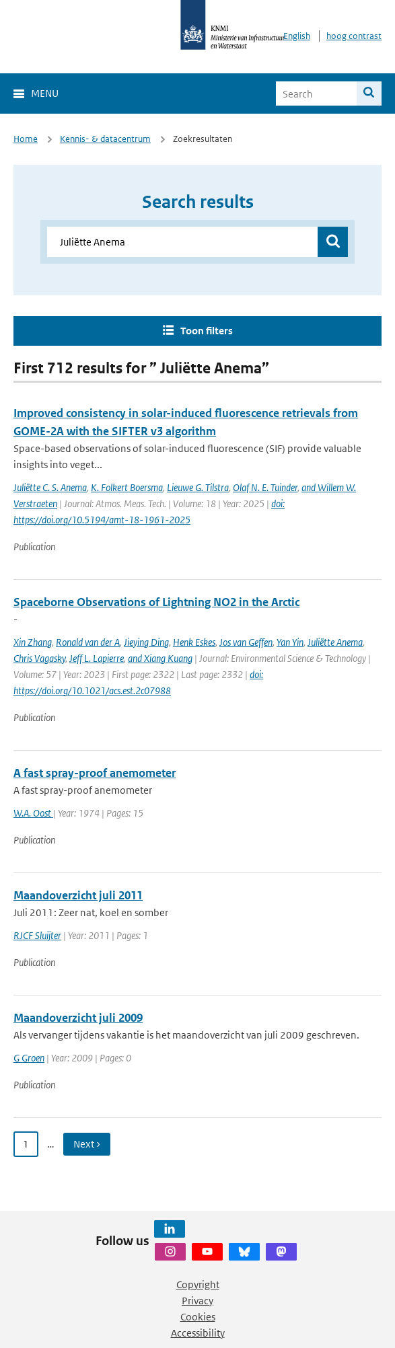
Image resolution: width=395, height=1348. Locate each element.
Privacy (197, 1300)
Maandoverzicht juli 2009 (78, 1017)
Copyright (197, 1284)
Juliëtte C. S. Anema (50, 487)
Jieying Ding (146, 642)
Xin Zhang (32, 642)
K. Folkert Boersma (127, 487)
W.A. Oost (33, 813)
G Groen (28, 1057)
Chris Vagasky (39, 658)
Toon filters (206, 330)
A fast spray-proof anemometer (94, 772)
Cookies (197, 1316)
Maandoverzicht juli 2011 (78, 895)
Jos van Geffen (246, 642)
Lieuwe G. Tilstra (198, 487)
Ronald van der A (88, 642)
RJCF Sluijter (37, 935)
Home (25, 139)
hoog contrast (354, 36)
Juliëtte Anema (335, 642)
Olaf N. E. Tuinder (265, 487)
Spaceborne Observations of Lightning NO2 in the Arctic (156, 602)
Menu (45, 93)
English (296, 36)
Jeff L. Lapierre (96, 658)
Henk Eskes (194, 642)
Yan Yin (290, 642)
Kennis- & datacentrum (105, 139)
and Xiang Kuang (160, 658)
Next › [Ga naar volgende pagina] (86, 1143)
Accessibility (198, 1332)
